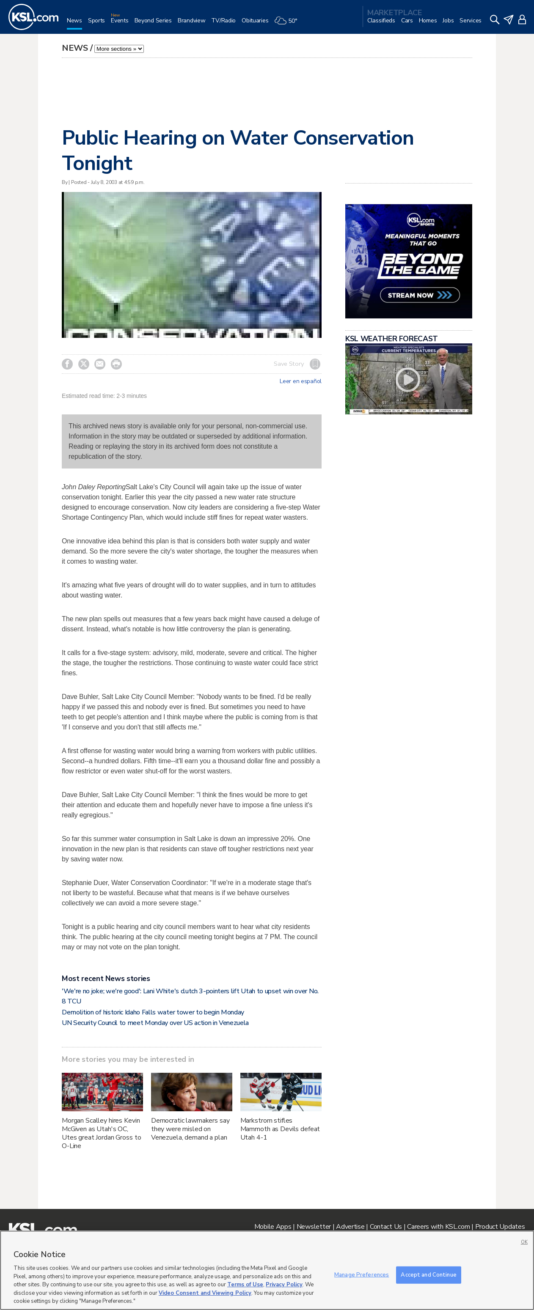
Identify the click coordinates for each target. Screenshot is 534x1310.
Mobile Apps (273, 1226)
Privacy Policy (284, 1284)
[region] (267, 1270)
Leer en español (301, 381)
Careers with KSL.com (438, 1226)
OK (524, 1242)
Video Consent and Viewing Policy (205, 1293)
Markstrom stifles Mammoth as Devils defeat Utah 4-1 (280, 1129)
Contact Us (386, 1226)
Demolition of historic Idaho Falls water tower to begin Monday (153, 1012)
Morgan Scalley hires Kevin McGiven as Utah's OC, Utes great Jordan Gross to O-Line (101, 1133)
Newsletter (314, 1226)
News (75, 48)
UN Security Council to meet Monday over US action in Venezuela (155, 1023)
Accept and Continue (428, 1274)
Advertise (350, 1226)
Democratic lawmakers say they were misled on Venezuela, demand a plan (190, 1129)
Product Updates (500, 1226)
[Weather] (288, 24)
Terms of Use (245, 1284)
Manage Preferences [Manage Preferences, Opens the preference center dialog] (361, 1274)
